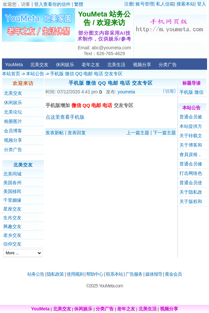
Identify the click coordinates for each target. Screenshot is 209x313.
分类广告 (168, 64)
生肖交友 (12, 217)
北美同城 (12, 173)
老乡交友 (12, 235)
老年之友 (91, 64)
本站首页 (11, 73)
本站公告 (35, 73)
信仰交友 (12, 244)
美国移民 (12, 191)
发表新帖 (55, 132)
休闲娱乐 (65, 64)
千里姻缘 (12, 200)
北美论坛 (13, 111)
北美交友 (39, 64)
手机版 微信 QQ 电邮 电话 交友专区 (86, 73)
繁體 (78, 4)
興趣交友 (12, 226)
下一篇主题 (164, 132)
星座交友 (12, 208)
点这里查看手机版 (65, 117)
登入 (201, 3)
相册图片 (13, 121)
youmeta (126, 91)
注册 (128, 3)
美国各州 (12, 182)
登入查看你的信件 (52, 4)
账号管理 (145, 3)
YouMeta (14, 64)
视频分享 (142, 64)
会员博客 (13, 130)
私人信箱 (165, 3)
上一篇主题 (137, 132)
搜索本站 (185, 3)
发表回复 (77, 132)
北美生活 (116, 64)
